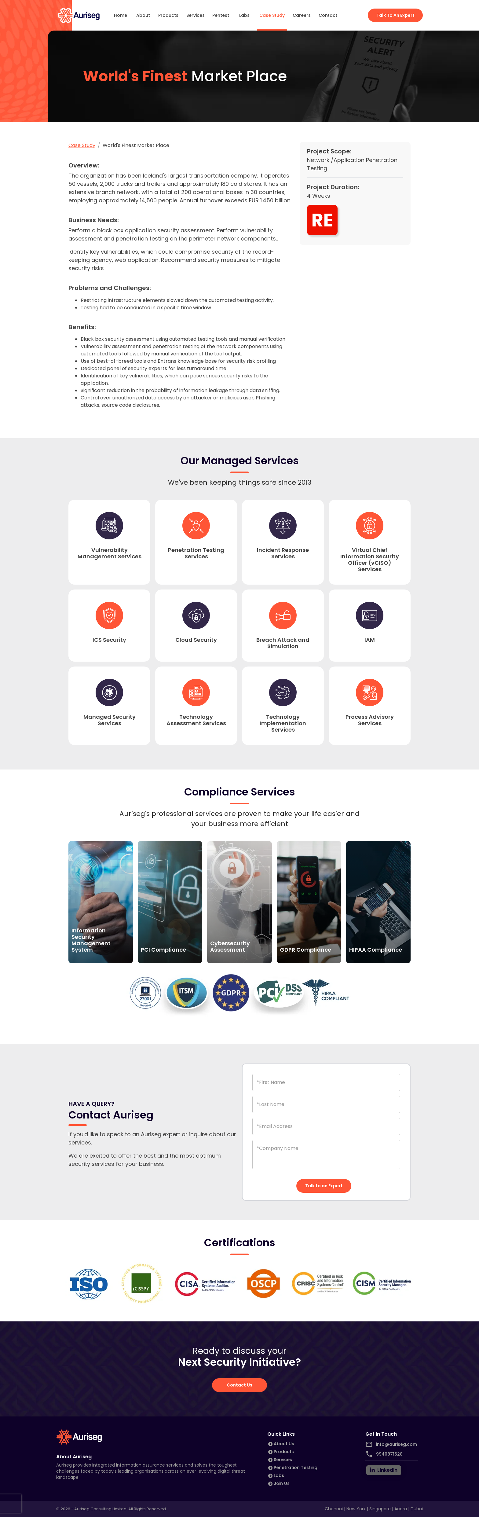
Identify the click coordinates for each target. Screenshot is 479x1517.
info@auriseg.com (396, 1444)
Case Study (272, 15)
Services (195, 15)
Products (168, 15)
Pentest (221, 15)
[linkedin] (383, 1470)
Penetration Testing (295, 1467)
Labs (244, 15)
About (143, 15)
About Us (284, 1444)
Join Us (282, 1483)
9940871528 (389, 1454)
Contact (328, 15)
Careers (301, 15)
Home (120, 15)
